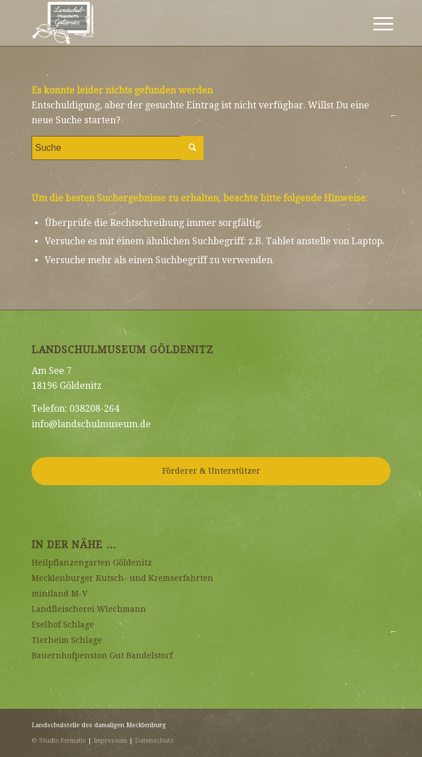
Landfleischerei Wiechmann (89, 609)
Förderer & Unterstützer (211, 470)
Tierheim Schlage (67, 640)
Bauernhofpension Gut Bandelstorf (102, 655)
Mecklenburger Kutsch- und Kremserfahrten (122, 578)
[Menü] (374, 24)
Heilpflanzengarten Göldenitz (92, 562)
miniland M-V (59, 593)
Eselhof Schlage (63, 624)
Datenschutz (154, 740)
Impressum (110, 740)
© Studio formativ (59, 740)
